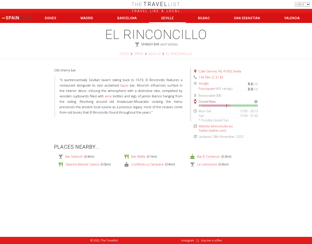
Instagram (187, 240)
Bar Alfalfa (138, 156)
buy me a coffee (211, 240)
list (156, 4)
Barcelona (127, 18)
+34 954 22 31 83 (211, 77)
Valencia (292, 18)
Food (124, 54)
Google (204, 83)
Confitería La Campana (147, 164)
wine (108, 96)
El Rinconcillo (179, 54)
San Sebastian (247, 18)
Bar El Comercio (208, 156)
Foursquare (207, 89)
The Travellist (109, 240)
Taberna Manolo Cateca (82, 164)
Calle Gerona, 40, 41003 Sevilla (220, 71)
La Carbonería (207, 164)
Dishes (50, 18)
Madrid (87, 18)
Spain (16, 18)
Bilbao (204, 18)
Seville (167, 18)
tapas (124, 85)
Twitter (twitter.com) (212, 130)
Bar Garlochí (74, 156)
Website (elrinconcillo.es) (215, 126)
